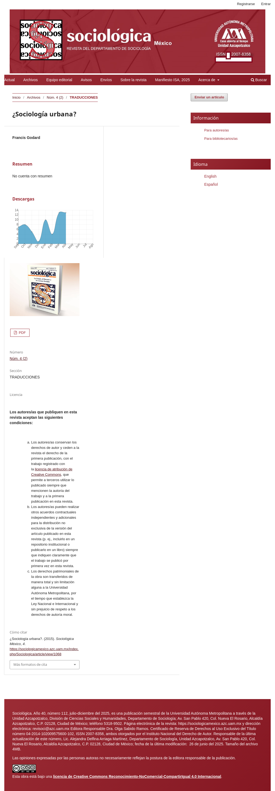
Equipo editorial (59, 80)
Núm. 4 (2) (55, 97)
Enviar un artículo (209, 97)
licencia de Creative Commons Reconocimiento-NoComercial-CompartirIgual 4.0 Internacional (137, 776)
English (210, 176)
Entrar (266, 4)
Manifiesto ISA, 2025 (172, 80)
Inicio (16, 97)
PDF (22, 333)
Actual (9, 80)
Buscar (259, 80)
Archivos (30, 80)
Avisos (86, 80)
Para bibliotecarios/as (220, 139)
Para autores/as (216, 130)
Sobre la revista (133, 80)
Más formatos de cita (30, 664)
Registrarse (246, 4)
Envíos (106, 80)
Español (211, 184)
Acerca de (207, 80)
